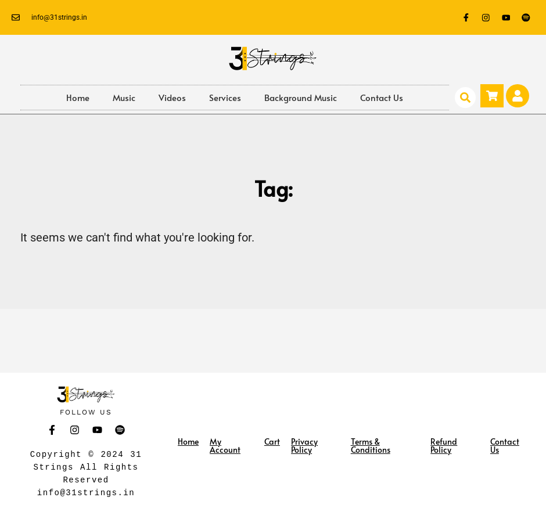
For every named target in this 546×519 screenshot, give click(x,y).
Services (225, 97)
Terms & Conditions (370, 445)
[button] (465, 97)
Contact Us (381, 97)
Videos (172, 97)
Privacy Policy (304, 445)
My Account (225, 445)
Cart (272, 441)
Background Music (300, 97)
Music (124, 97)
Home (77, 97)
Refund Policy (443, 445)
